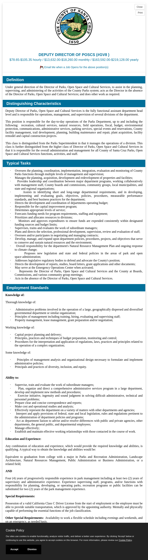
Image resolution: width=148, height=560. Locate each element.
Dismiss (32, 549)
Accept (14, 549)
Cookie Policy (15, 530)
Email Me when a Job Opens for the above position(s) (74, 67)
